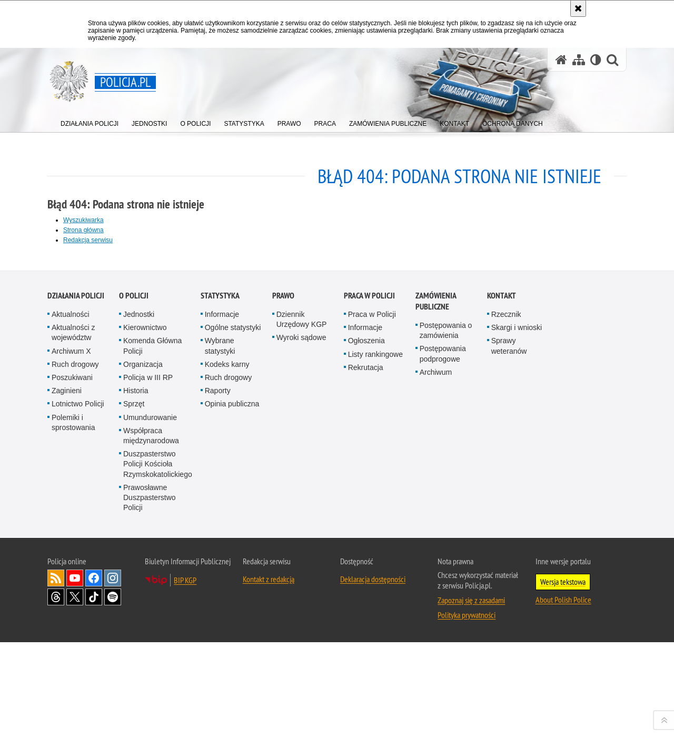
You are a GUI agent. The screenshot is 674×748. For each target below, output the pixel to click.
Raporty (218, 630)
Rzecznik (506, 554)
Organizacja (143, 604)
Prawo (283, 535)
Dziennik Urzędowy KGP (301, 559)
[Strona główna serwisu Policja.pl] (561, 59)
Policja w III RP (148, 617)
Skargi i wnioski (516, 567)
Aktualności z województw (73, 572)
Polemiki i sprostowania (73, 662)
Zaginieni (67, 630)
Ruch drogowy (75, 604)
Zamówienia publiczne (435, 541)
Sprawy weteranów (509, 585)
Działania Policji (75, 535)
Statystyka (220, 535)
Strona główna (83, 230)
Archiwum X (71, 590)
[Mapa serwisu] (578, 59)
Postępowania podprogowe (443, 593)
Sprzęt (133, 644)
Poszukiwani (72, 617)
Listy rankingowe (375, 594)
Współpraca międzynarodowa (151, 675)
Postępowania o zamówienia (446, 570)
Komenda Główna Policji (152, 585)
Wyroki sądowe (301, 577)
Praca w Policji (369, 535)
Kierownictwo (144, 567)
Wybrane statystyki (220, 585)
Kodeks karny (227, 604)
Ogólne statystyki (233, 567)
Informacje (222, 554)
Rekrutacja (365, 607)
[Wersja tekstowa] (595, 59)
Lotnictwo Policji (78, 644)
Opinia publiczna (232, 644)
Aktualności (71, 554)
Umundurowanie (150, 657)
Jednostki (138, 554)
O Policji (133, 535)
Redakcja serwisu (88, 240)
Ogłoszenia (366, 580)
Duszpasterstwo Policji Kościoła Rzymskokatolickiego (157, 703)
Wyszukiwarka (83, 220)
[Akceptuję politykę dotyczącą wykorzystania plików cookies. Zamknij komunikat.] (578, 8)
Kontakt (501, 535)
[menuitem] (89, 121)
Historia (135, 630)
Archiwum (436, 611)
